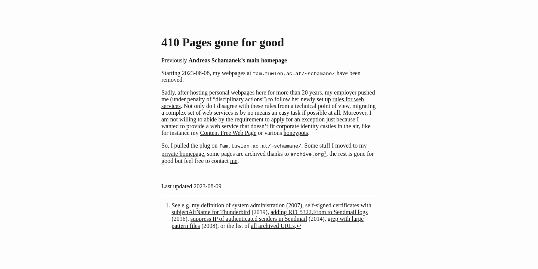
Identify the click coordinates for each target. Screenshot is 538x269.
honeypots (296, 133)
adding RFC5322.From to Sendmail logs (319, 213)
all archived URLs (273, 226)
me (234, 161)
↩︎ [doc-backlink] (298, 226)
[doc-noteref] (325, 155)
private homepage (182, 155)
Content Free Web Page (228, 133)
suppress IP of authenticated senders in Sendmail (249, 219)
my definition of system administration (238, 206)
